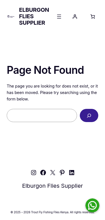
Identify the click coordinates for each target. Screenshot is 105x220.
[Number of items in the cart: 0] (92, 16)
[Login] (74, 16)
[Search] (89, 115)
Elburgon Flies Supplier (52, 185)
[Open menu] (59, 16)
